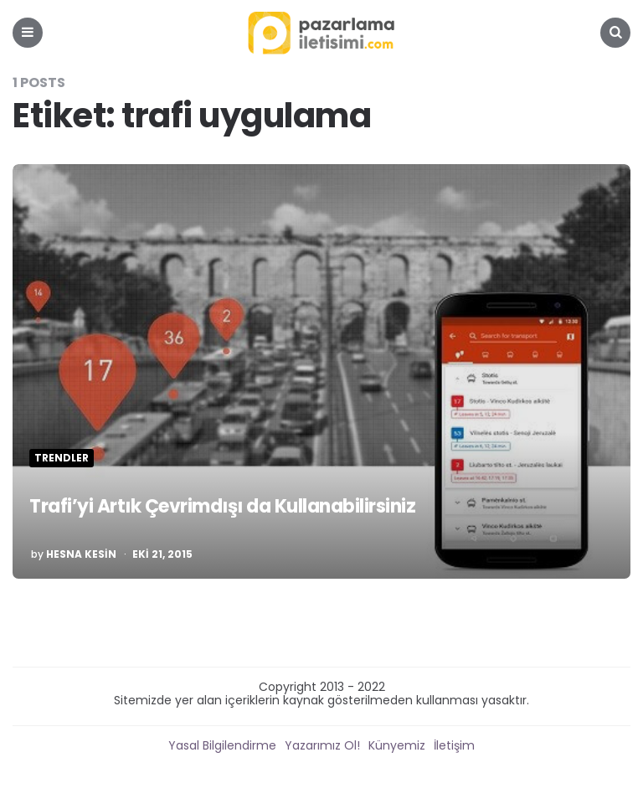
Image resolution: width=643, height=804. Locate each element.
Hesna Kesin (81, 554)
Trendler (61, 458)
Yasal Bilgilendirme (222, 745)
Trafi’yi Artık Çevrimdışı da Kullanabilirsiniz (222, 506)
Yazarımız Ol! (322, 745)
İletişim (454, 745)
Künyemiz (396, 745)
